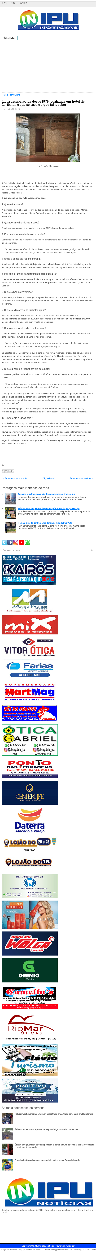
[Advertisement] (48, 66)
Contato (23, 2)
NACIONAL (15, 95)
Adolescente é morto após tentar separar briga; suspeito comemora (46, 1129)
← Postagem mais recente (15, 478)
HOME (5, 95)
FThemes (13, 1250)
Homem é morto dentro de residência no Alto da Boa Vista (45, 523)
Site (13, 2)
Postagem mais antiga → (81, 478)
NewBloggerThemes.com (85, 1250)
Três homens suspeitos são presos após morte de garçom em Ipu (48, 508)
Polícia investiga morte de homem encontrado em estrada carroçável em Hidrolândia (54, 1114)
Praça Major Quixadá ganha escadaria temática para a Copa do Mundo (47, 1160)
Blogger (70, 1246)
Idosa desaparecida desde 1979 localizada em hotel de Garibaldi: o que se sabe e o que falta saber (43, 103)
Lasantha (39, 1250)
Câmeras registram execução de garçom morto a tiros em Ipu (46, 494)
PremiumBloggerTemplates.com (58, 1250)
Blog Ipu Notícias (46, 1246)
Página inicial (8, 37)
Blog (4, 2)
